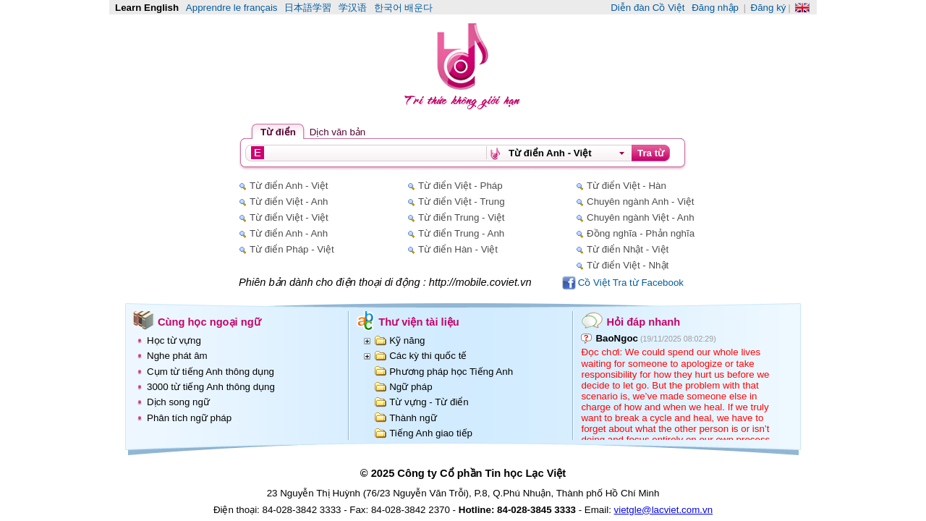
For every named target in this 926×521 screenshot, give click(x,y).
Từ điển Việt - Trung (461, 201)
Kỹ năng (407, 340)
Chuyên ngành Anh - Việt (640, 201)
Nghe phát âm (177, 355)
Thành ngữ (412, 417)
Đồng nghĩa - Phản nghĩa (640, 233)
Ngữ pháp (410, 386)
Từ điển (278, 132)
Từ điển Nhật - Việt (627, 249)
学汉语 (353, 7)
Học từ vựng (174, 340)
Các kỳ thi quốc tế (428, 355)
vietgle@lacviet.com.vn (663, 509)
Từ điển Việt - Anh (289, 201)
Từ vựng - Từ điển (429, 402)
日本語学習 (307, 7)
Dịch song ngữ (178, 402)
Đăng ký (768, 7)
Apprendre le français (232, 7)
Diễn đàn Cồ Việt (647, 7)
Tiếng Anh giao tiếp (430, 433)
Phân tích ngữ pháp (189, 417)
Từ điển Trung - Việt (461, 217)
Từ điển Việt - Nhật (627, 265)
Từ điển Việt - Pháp (460, 185)
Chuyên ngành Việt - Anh (640, 217)
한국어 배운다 (403, 7)
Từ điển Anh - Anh (289, 233)
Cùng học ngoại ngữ (209, 322)
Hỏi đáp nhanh (643, 322)
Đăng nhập (715, 7)
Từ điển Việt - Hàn (626, 185)
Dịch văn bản (337, 132)
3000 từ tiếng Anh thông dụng (211, 386)
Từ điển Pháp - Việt (292, 249)
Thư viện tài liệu (418, 322)
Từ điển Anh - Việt (289, 185)
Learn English (147, 7)
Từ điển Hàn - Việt (458, 249)
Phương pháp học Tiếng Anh (451, 371)
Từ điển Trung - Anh (461, 233)
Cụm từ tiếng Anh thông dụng (210, 371)
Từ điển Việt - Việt (289, 217)
